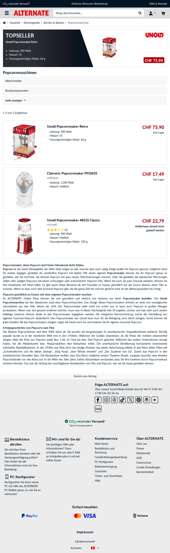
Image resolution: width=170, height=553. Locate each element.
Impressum (85, 532)
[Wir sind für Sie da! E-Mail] (64, 439)
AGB (139, 457)
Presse (140, 448)
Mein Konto (101, 443)
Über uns (141, 443)
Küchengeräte (32, 22)
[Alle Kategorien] (7, 13)
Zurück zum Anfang (85, 376)
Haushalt (15, 22)
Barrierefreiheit (145, 472)
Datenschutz (143, 462)
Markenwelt (143, 453)
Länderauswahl (85, 541)
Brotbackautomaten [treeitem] (16, 90)
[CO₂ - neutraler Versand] (85, 421)
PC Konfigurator (104, 461)
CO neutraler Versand (16, 4)
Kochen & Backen (54, 22)
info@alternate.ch (60, 456)
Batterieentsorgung (106, 466)
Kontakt (162, 3)
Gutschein (100, 471)
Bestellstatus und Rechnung (105, 450)
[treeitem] (85, 100)
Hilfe (152, 3)
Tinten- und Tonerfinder (108, 476)
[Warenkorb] (163, 13)
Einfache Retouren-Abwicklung (89, 3)
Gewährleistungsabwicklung (109, 457)
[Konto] (152, 13)
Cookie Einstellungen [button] (148, 467)
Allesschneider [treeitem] (13, 80)
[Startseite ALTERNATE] (31, 13)
